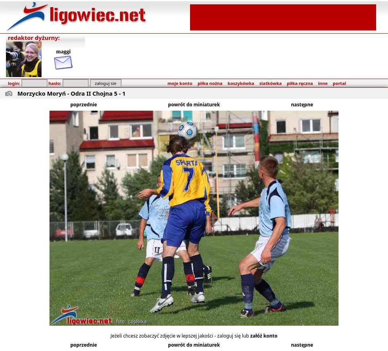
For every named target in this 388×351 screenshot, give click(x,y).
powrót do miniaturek (194, 104)
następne (302, 104)
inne (322, 83)
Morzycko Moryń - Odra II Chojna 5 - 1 (71, 93)
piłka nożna (210, 83)
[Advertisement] (283, 16)
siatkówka (270, 83)
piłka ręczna (300, 83)
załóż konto (264, 335)
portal (339, 83)
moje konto (179, 83)
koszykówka (241, 83)
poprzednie (83, 104)
